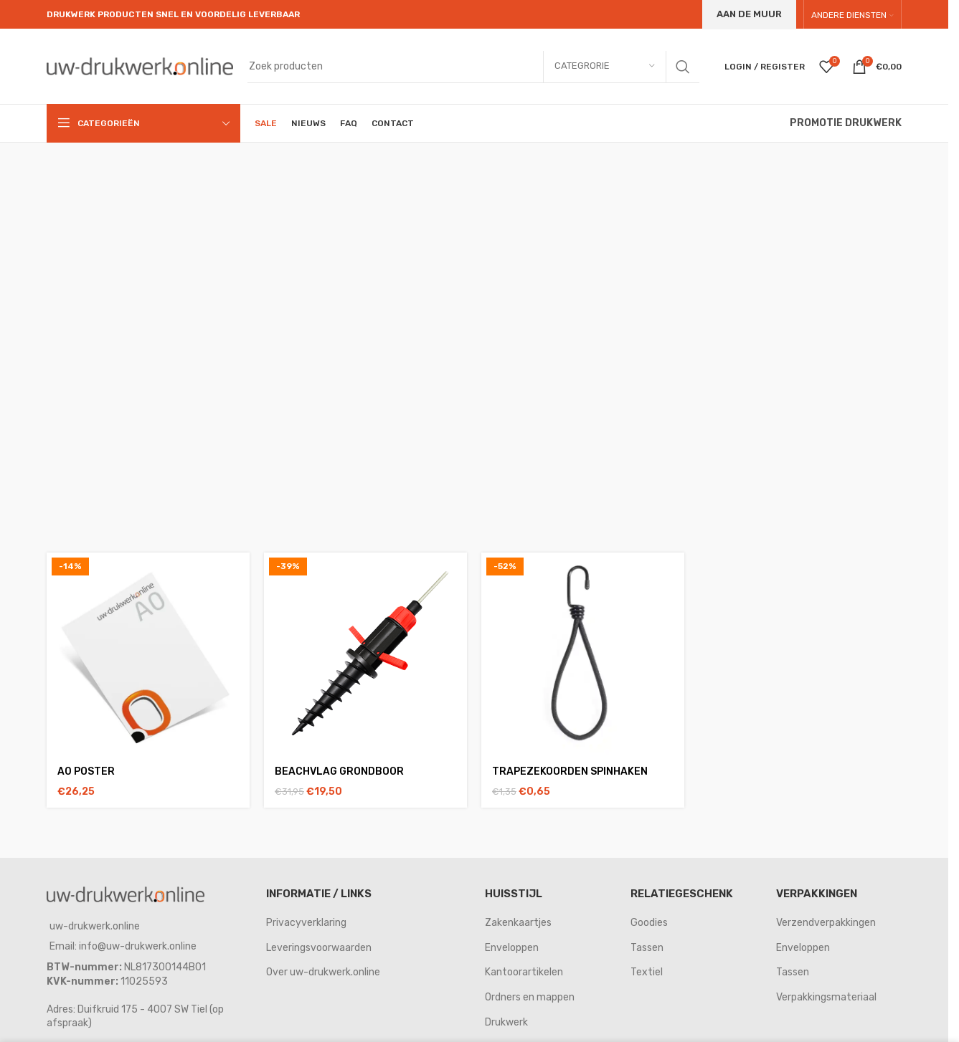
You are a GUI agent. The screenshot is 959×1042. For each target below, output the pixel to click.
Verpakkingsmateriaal (826, 997)
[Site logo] (140, 65)
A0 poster (86, 771)
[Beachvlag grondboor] (365, 654)
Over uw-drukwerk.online (323, 972)
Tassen (646, 948)
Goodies (649, 923)
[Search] (473, 66)
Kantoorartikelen (524, 972)
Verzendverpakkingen (826, 923)
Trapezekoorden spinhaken (570, 771)
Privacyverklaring (306, 923)
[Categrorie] (604, 66)
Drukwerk (506, 1022)
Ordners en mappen (530, 997)
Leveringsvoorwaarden (319, 948)
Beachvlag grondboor (339, 771)
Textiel (646, 972)
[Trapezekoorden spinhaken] (582, 654)
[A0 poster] (148, 654)
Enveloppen (512, 948)
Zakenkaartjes (518, 923)
